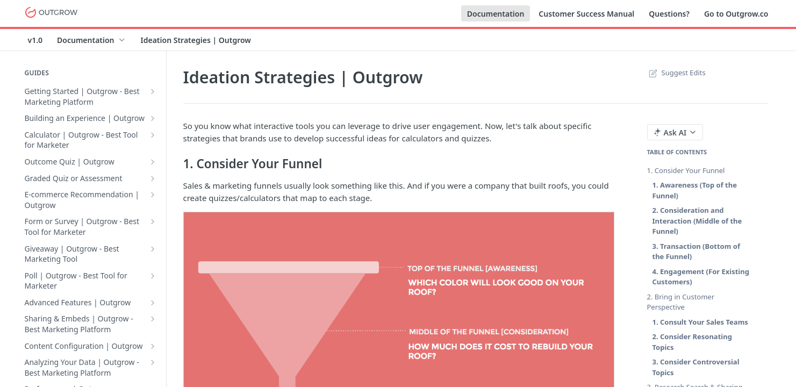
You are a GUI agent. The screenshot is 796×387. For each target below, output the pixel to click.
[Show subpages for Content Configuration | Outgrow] (152, 346)
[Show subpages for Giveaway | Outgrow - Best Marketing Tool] (152, 249)
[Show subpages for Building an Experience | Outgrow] (152, 118)
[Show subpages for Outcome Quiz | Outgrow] (152, 161)
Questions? (669, 14)
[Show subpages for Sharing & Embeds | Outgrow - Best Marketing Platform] (152, 318)
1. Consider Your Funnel (686, 170)
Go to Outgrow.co (736, 14)
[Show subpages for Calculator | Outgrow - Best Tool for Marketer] (152, 135)
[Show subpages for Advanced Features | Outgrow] (152, 302)
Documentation (496, 14)
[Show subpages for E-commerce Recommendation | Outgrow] (152, 194)
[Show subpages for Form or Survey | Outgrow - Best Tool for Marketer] (152, 221)
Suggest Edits (676, 72)
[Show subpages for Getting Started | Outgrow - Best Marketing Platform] (152, 91)
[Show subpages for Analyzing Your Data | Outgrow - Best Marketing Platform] (152, 362)
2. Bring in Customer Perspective (681, 302)
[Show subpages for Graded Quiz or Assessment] (152, 178)
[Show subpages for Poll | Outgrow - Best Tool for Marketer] (152, 275)
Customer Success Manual (586, 14)
